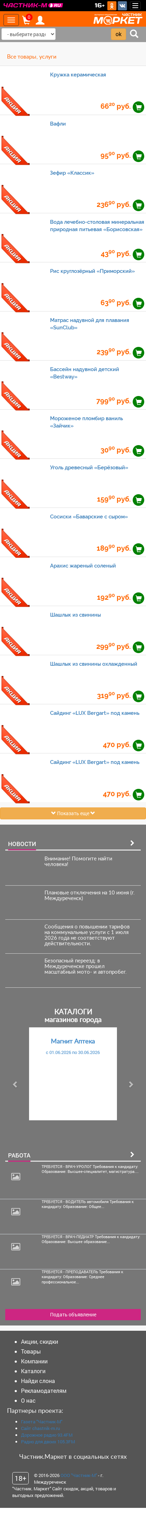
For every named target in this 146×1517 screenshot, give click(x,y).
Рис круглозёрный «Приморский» (92, 271)
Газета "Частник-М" (41, 1421)
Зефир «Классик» (72, 173)
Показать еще (73, 813)
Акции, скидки (39, 1341)
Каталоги (33, 1371)
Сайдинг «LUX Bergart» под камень (94, 713)
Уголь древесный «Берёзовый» (89, 467)
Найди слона (38, 1380)
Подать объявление (73, 1314)
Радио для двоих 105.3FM (48, 1441)
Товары (31, 1351)
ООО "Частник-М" (79, 1475)
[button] (15, 1084)
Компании (34, 1361)
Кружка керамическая (78, 75)
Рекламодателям (44, 1390)
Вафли (58, 124)
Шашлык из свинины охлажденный (93, 664)
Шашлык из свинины (75, 615)
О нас (28, 1400)
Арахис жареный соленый (83, 566)
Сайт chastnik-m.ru (40, 1428)
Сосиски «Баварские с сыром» (89, 516)
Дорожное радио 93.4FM (46, 1435)
